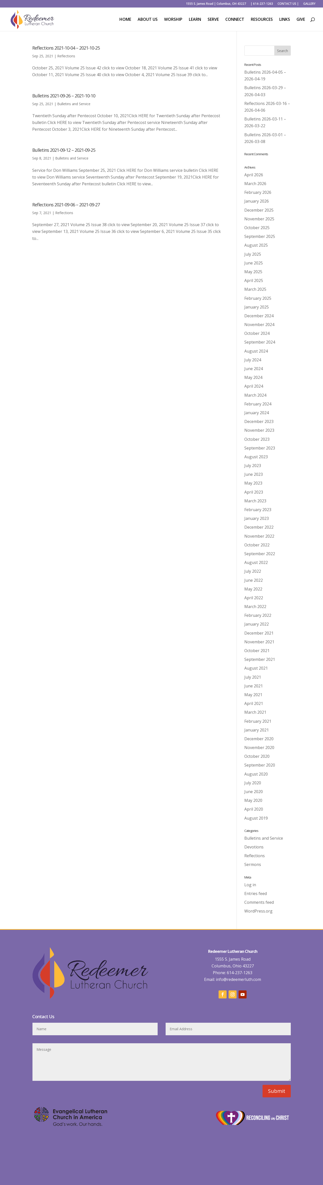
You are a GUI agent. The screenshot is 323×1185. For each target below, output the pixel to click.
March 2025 (255, 289)
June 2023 (253, 474)
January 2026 (256, 201)
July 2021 (252, 677)
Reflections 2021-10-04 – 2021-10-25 (66, 48)
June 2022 (253, 580)
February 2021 (257, 721)
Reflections (66, 56)
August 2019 (256, 818)
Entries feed (255, 893)
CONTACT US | (288, 4)
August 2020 (256, 774)
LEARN (195, 20)
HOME (125, 20)
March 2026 (255, 183)
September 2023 (259, 448)
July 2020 (252, 783)
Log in (250, 884)
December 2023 (259, 421)
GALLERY (309, 4)
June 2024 (253, 368)
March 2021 (255, 712)
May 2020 (253, 800)
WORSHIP (173, 20)
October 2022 (257, 545)
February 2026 (257, 192)
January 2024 (256, 412)
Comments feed (259, 902)
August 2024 (256, 351)
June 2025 (253, 263)
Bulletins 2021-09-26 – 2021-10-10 (63, 96)
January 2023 (256, 518)
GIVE (301, 20)
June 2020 (253, 791)
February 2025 (257, 298)
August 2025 (256, 245)
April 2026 (253, 175)
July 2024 (252, 360)
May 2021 (253, 694)
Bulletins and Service (73, 103)
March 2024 (255, 395)
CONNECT (234, 20)
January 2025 (256, 307)
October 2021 (257, 650)
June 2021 (253, 686)
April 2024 (253, 386)
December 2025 (259, 210)
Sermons (252, 864)
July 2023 (252, 465)
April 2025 (253, 280)
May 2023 (253, 483)
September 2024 (259, 342)
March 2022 (255, 606)
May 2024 (253, 377)
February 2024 (257, 404)
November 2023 (259, 430)
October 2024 (257, 333)
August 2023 (256, 457)
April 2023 (253, 492)
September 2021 (259, 659)
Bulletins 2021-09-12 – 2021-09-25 (63, 150)
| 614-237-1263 (262, 4)
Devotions (254, 847)
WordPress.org (258, 911)
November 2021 (259, 642)
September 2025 (259, 236)
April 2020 (253, 809)
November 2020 (259, 747)
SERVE (213, 20)
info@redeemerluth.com (238, 979)
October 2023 (257, 439)
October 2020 (257, 756)
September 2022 (259, 553)
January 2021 (256, 730)
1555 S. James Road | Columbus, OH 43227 (216, 4)
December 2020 (259, 739)
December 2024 (259, 316)
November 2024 (259, 324)
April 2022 (253, 598)
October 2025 (257, 227)
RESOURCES (262, 20)
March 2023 (255, 501)
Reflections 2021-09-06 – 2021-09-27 (66, 205)
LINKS (284, 20)
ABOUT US (148, 20)
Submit (276, 1091)
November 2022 (259, 536)
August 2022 (256, 562)
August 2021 (256, 668)
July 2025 (252, 254)
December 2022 (259, 527)
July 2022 (252, 571)
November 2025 (259, 219)
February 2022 (257, 615)
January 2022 (256, 624)
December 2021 (259, 633)
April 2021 (253, 703)
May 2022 (253, 589)
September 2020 (259, 765)
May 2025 (253, 271)
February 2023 (257, 509)
